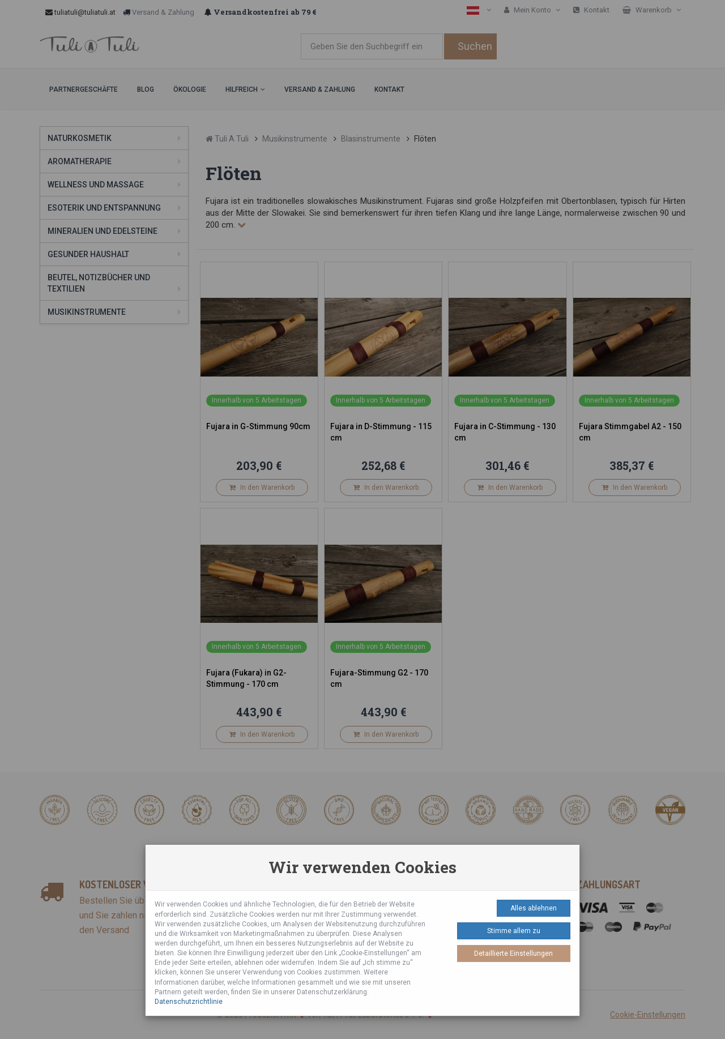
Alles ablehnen (533, 908)
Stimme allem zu (513, 931)
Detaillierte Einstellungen (513, 953)
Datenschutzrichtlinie (189, 1002)
